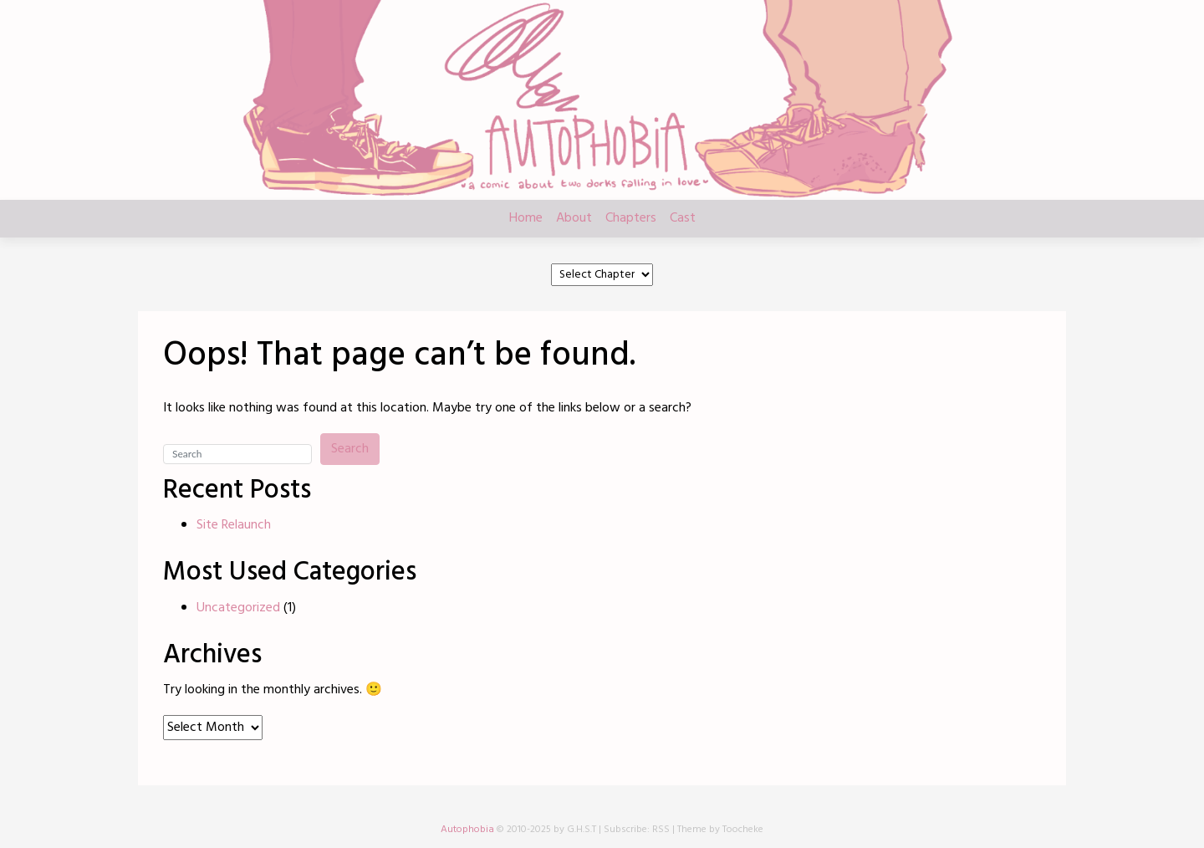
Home (526, 218)
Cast (683, 218)
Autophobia (467, 829)
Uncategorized (238, 608)
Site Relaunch (233, 525)
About (574, 218)
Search (350, 449)
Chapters (630, 218)
